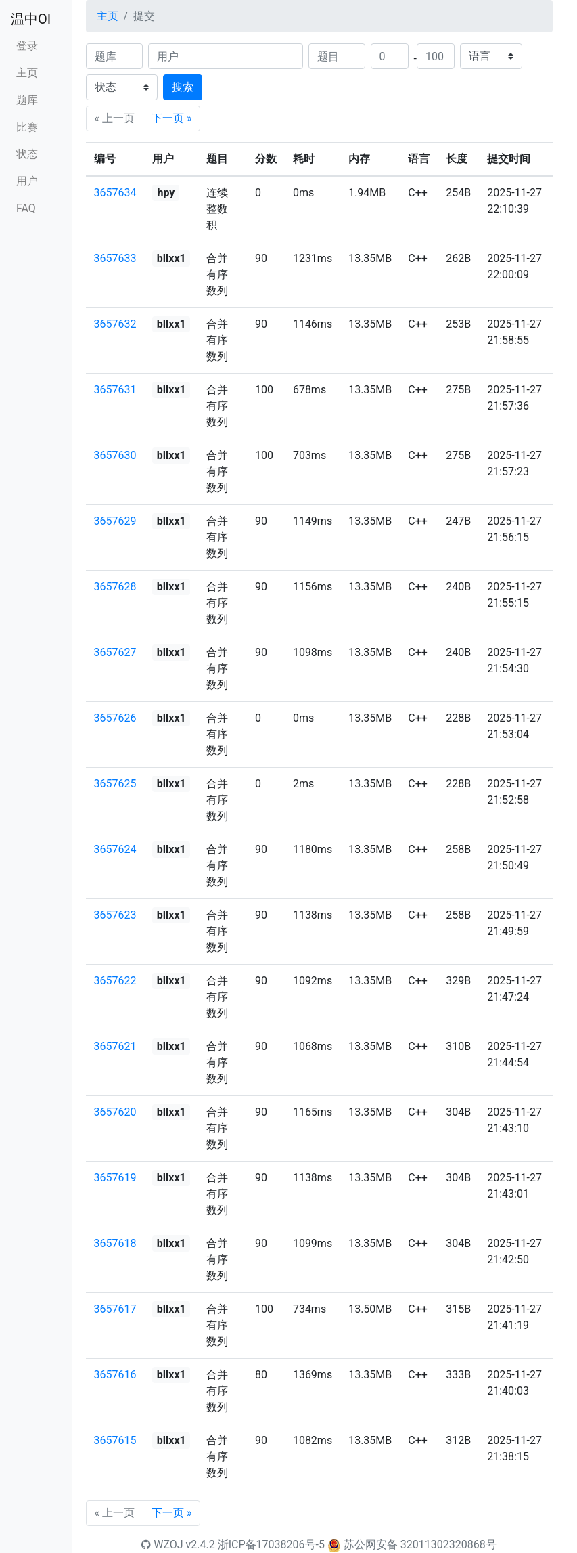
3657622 (115, 980)
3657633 (115, 258)
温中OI (31, 19)
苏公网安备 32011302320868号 (420, 1544)
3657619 (115, 1177)
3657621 (115, 1046)
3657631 (115, 389)
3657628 (115, 586)
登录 (27, 45)
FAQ (26, 208)
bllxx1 (171, 258)
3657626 (115, 718)
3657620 (115, 1112)
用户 (27, 181)
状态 (27, 154)
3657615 (115, 1440)
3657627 (115, 652)
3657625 (115, 783)
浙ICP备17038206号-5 (271, 1544)
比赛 (27, 127)
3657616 (115, 1374)
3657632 (115, 324)
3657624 (115, 849)
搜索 (182, 87)
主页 (27, 72)
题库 (27, 99)
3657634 (115, 192)
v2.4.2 (200, 1544)
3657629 (115, 521)
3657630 (115, 455)
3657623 (115, 915)
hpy (166, 192)
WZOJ (162, 1544)
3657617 (115, 1309)
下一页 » (171, 118)
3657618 (115, 1243)
